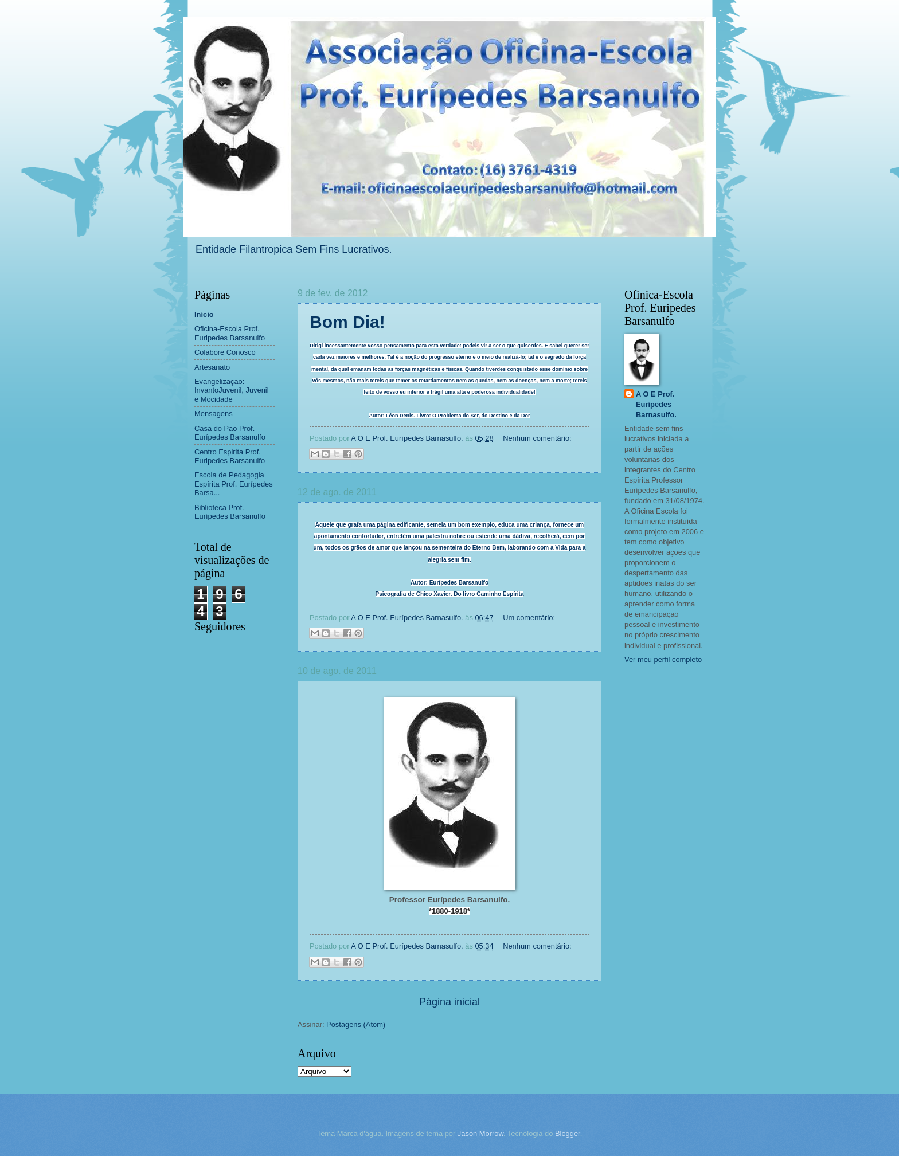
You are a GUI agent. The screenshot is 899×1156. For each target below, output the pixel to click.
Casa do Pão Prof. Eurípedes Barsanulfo (229, 432)
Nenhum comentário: (537, 438)
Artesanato (212, 367)
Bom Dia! (347, 321)
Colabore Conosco (225, 352)
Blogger (567, 1133)
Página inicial (449, 1002)
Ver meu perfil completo (663, 659)
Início (204, 314)
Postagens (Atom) (355, 1024)
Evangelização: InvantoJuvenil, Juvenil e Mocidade (231, 390)
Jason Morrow (480, 1133)
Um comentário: (529, 617)
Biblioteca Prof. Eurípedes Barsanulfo (229, 511)
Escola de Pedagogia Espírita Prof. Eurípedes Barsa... (233, 484)
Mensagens (213, 413)
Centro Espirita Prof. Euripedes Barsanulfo (229, 456)
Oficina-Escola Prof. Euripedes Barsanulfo (229, 333)
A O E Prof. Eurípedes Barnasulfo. (656, 404)
